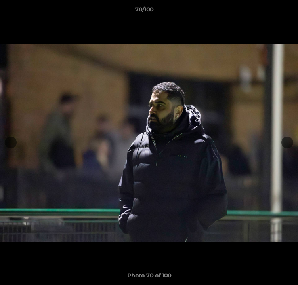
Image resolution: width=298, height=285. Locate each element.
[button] (269, 11)
